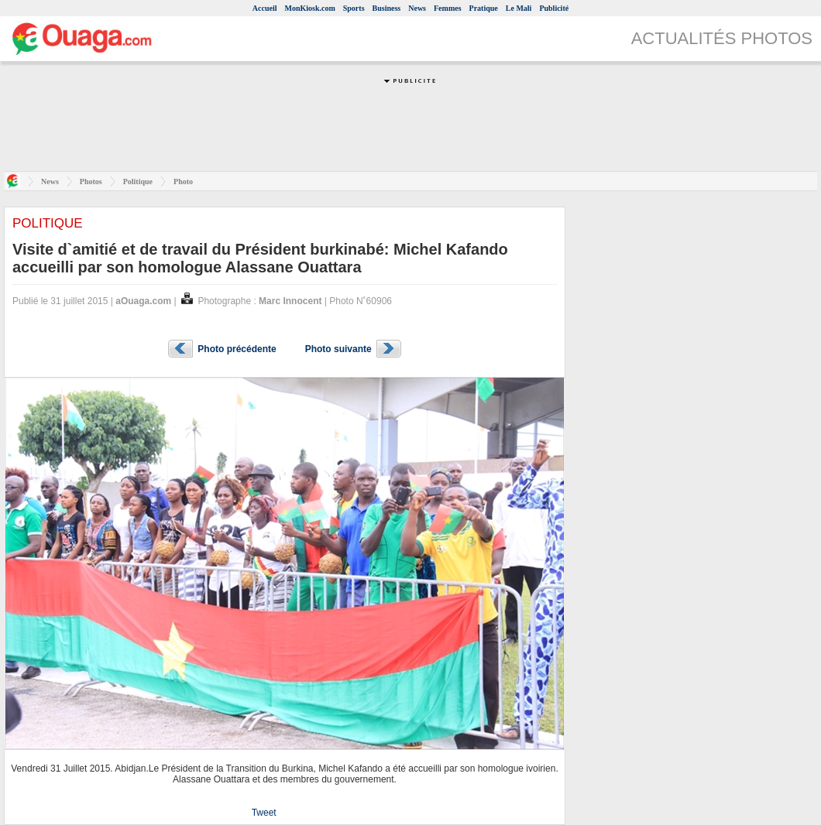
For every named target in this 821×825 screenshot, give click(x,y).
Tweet (264, 812)
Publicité (554, 8)
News (417, 8)
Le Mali (519, 8)
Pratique (483, 8)
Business (387, 8)
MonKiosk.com (309, 8)
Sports (354, 8)
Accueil (264, 8)
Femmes (448, 8)
